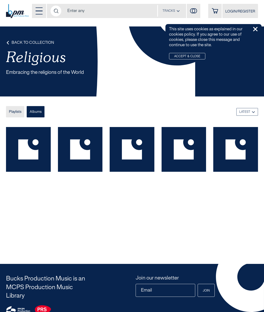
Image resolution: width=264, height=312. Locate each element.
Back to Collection (30, 43)
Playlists (15, 112)
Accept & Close (187, 56)
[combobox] (171, 10)
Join (206, 290)
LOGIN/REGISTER (240, 11)
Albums (36, 112)
